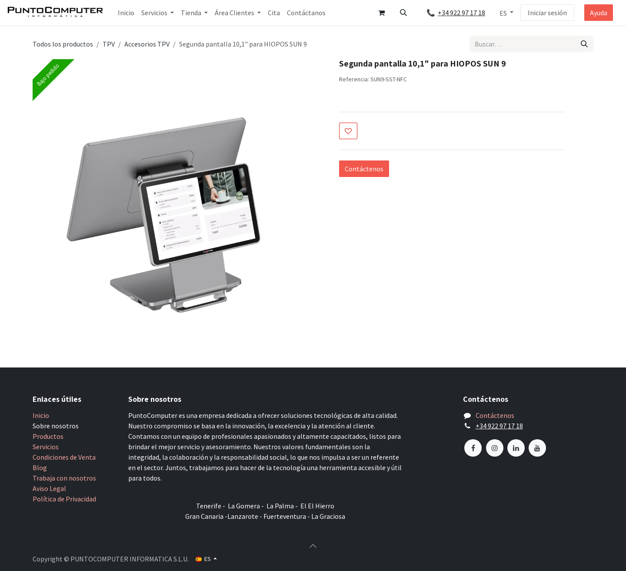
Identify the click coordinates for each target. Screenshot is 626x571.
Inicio (41, 415)
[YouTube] (537, 448)
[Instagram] (494, 448)
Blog (40, 467)
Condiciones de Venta (64, 457)
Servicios (46, 446)
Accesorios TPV (147, 44)
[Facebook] (473, 448)
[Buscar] (584, 44)
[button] (403, 12)
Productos (48, 436)
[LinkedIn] (516, 448)
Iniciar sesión (547, 12)
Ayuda (598, 12)
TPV (109, 44)
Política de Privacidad (64, 498)
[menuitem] (126, 12)
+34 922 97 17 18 (465, 12)
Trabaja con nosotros (64, 478)
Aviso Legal (49, 488)
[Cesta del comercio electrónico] (382, 12)
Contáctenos (364, 168)
